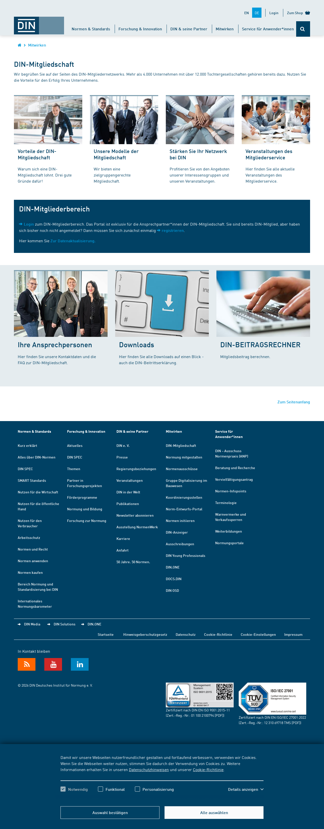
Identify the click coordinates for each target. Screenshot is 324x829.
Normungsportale (229, 542)
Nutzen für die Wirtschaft (38, 492)
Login (273, 12)
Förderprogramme (82, 497)
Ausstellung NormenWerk (137, 527)
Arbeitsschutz (29, 537)
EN (246, 12)
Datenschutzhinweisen (149, 769)
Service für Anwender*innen (268, 28)
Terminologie (226, 502)
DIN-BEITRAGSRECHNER (260, 344)
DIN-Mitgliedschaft (181, 445)
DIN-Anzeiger (177, 532)
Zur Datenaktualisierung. (72, 240)
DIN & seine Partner (188, 28)
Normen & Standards (91, 28)
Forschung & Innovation (140, 28)
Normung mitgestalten (184, 457)
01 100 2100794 (202, 715)
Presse (122, 457)
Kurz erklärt (27, 445)
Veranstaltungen (129, 480)
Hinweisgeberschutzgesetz (145, 634)
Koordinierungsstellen (184, 497)
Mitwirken (225, 28)
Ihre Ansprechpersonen (55, 344)
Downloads (136, 344)
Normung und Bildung (84, 509)
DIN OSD (172, 590)
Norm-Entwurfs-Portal (184, 509)
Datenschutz (186, 634)
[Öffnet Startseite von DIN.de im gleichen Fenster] (39, 23)
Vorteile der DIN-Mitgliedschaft (37, 154)
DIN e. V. (123, 445)
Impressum (293, 634)
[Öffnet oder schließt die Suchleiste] (303, 29)
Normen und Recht (33, 549)
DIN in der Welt (128, 492)
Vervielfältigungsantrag (234, 479)
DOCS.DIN (173, 578)
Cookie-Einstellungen (258, 634)
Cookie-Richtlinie (208, 769)
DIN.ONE (172, 567)
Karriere (123, 538)
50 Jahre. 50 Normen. (133, 561)
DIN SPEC (25, 468)
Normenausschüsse (182, 468)
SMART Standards (32, 480)
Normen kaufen (30, 572)
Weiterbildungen (228, 531)
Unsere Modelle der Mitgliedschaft (116, 154)
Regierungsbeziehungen (136, 468)
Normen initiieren (180, 520)
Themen (73, 468)
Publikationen (127, 503)
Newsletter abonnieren (135, 515)
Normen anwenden (33, 560)
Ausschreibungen (180, 543)
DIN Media (32, 624)
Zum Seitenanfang (293, 401)
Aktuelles (75, 445)
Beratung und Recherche (235, 467)
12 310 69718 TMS (277, 722)
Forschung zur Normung (86, 520)
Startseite (106, 634)
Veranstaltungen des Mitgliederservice (269, 154)
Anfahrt (122, 550)
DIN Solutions (64, 624)
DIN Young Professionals (185, 555)
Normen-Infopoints (230, 491)
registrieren (173, 230)
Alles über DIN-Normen (36, 457)
